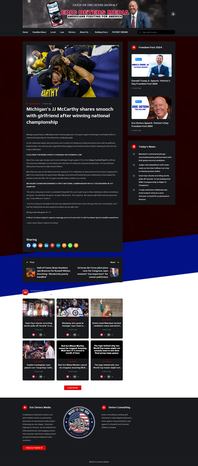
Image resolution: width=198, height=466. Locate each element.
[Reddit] (40, 245)
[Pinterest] (52, 245)
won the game (39, 212)
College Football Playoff (98, 160)
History (71, 32)
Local (53, 32)
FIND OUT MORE (34, 448)
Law (62, 32)
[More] (76, 245)
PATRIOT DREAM (120, 32)
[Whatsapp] (70, 245)
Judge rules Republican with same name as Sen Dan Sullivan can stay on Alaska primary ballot (154, 168)
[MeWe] (58, 245)
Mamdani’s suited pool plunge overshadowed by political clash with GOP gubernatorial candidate (155, 157)
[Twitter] (34, 245)
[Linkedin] (46, 245)
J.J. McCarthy (48, 135)
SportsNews (34, 104)
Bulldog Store (101, 32)
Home (25, 32)
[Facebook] (28, 245)
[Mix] (64, 245)
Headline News (39, 32)
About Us (84, 32)
